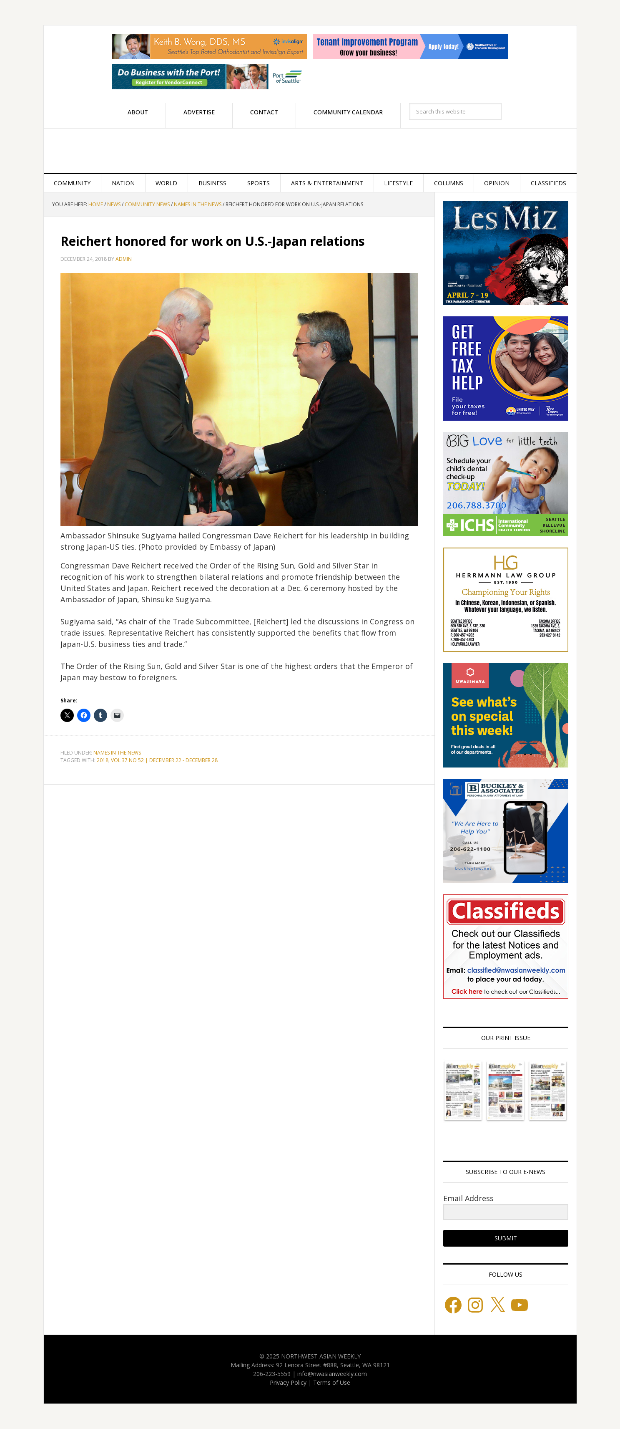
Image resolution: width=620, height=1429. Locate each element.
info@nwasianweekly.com (332, 1374)
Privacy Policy (288, 1382)
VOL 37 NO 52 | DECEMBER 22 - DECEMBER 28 (164, 760)
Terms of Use (331, 1382)
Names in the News (117, 752)
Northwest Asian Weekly (310, 150)
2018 (102, 760)
